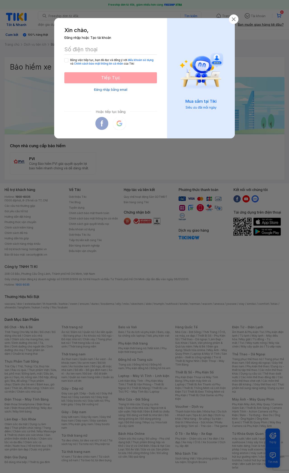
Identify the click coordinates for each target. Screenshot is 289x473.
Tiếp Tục (110, 77)
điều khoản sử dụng (141, 60)
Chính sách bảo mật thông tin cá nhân (98, 63)
